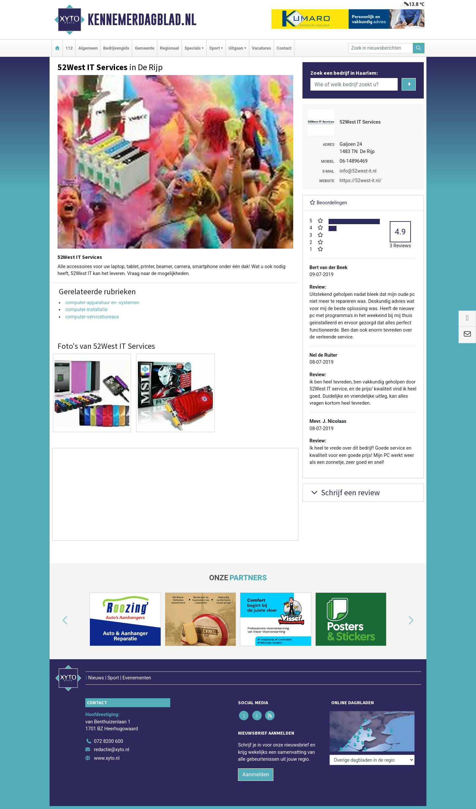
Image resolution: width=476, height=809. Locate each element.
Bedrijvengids (116, 48)
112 (69, 48)
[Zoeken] (419, 48)
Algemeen (88, 48)
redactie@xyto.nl (111, 749)
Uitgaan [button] (235, 48)
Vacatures (261, 48)
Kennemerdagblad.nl (142, 19)
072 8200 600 (108, 741)
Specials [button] (192, 48)
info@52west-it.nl (358, 171)
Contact (284, 48)
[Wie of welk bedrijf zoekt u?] (354, 84)
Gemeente (144, 48)
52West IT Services (359, 122)
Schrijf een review (344, 492)
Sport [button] (214, 48)
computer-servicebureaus (92, 317)
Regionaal (169, 48)
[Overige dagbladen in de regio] (372, 760)
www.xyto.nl (106, 758)
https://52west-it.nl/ (360, 180)
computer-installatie (86, 309)
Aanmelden (255, 774)
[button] (57, 620)
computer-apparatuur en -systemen (102, 302)
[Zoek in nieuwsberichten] (380, 48)
